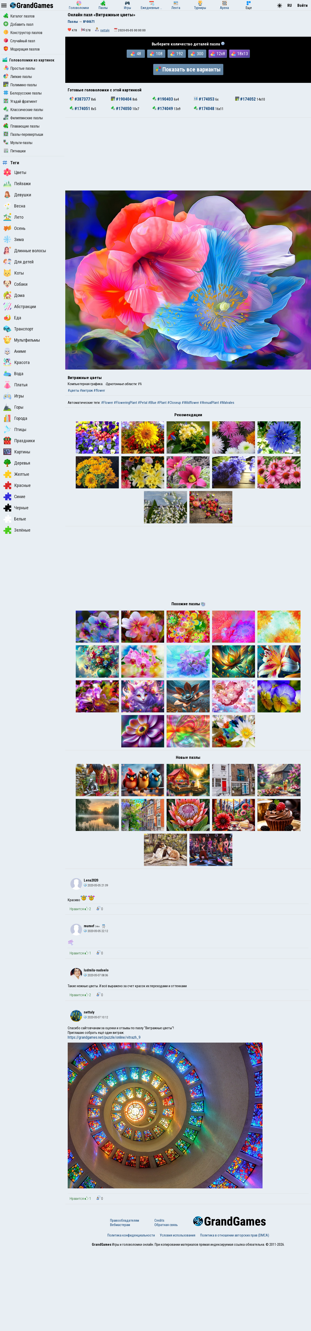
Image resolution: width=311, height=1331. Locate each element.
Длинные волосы (24, 250)
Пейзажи (17, 183)
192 (176, 53)
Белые (14, 519)
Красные (17, 485)
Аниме (14, 351)
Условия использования (177, 1317)
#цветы (73, 390)
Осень (14, 228)
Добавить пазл (18, 24)
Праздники (19, 440)
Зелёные (16, 530)
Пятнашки (14, 151)
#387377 (80, 99)
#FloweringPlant (125, 402)
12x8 (217, 53)
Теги (10, 162)
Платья (15, 385)
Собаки (15, 284)
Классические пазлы (23, 109)
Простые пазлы (19, 68)
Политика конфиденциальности (131, 1317)
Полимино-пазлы (20, 85)
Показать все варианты (188, 69)
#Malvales (227, 402)
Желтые (16, 474)
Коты (13, 273)
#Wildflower (190, 402)
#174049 (163, 108)
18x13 (239, 53)
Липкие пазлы (17, 76)
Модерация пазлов (21, 49)
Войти (302, 5)
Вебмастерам (120, 1307)
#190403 (163, 99)
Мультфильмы (21, 340)
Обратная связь (166, 1307)
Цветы (14, 172)
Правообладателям (124, 1302)
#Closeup (174, 402)
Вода (13, 373)
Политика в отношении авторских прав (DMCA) (234, 1317)
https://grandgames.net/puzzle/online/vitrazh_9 (104, 1119)
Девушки (17, 195)
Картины (16, 452)
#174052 (246, 99)
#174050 (121, 108)
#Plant (162, 402)
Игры (13, 396)
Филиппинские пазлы (23, 118)
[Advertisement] (188, 154)
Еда (12, 317)
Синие (14, 496)
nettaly (105, 30)
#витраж (86, 390)
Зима (13, 239)
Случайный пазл (19, 41)
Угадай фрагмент (20, 101)
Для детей (18, 262)
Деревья (16, 463)
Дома (14, 295)
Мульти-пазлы (17, 142)
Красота (16, 362)
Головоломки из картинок (28, 60)
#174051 (80, 108)
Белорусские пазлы (22, 93)
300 (197, 53)
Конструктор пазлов (22, 32)
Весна (14, 206)
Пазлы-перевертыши (23, 134)
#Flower (107, 402)
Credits (159, 1302)
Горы (13, 407)
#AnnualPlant (209, 402)
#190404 (121, 99)
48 (136, 53)
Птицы (14, 429)
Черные (15, 507)
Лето (13, 217)
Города (15, 418)
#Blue (152, 402)
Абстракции (19, 306)
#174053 (204, 99)
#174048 (204, 108)
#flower (99, 390)
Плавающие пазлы (21, 126)
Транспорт (18, 329)
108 (156, 53)
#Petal (142, 402)
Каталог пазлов (19, 16)
